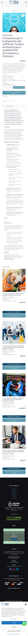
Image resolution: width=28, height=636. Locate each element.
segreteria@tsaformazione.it (14, 566)
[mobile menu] (26, 2)
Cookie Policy (10, 634)
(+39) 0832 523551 (14, 558)
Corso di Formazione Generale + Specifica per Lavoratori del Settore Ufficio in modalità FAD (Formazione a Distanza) (13, 452)
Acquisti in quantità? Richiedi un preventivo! (14, 93)
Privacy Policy (16, 634)
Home (14, 488)
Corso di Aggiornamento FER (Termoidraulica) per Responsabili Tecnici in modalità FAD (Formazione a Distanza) (13, 399)
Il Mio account (14, 494)
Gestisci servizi (14, 618)
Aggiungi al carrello (19, 87)
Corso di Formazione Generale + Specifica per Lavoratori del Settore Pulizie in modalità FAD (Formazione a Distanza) (13, 347)
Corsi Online (16, 95)
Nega (14, 627)
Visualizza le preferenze (14, 631)
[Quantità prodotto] (7, 87)
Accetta (14, 622)
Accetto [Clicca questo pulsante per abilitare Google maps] (14, 539)
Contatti (14, 496)
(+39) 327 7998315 (14, 562)
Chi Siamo (14, 489)
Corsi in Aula (14, 491)
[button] (26, 604)
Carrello (14, 495)
